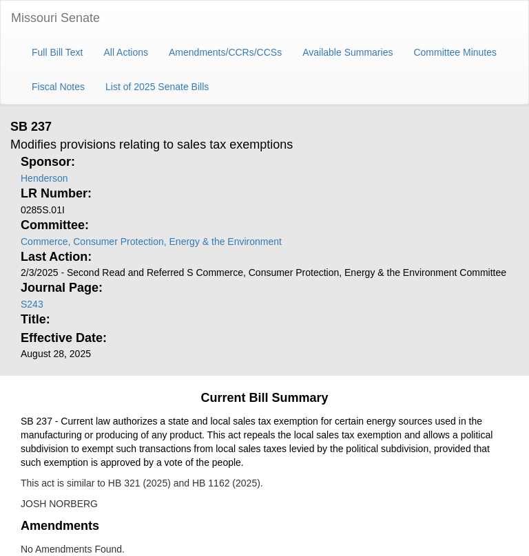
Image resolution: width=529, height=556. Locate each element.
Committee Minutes (455, 52)
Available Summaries (347, 52)
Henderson (44, 178)
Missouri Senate (55, 18)
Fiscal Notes (58, 86)
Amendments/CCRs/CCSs (225, 52)
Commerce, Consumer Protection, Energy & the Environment (151, 241)
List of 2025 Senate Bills (157, 86)
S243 (32, 304)
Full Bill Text (57, 52)
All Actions (125, 52)
